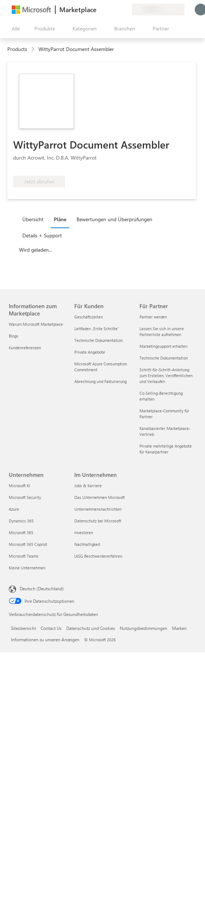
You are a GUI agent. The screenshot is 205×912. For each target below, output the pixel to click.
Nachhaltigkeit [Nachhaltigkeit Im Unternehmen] (87, 544)
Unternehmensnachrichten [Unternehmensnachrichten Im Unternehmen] (98, 509)
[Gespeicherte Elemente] (117, 9)
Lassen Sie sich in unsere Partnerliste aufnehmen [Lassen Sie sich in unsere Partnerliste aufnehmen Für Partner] (161, 331)
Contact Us (51, 628)
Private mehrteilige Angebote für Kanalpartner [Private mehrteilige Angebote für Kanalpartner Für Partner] (165, 449)
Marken (179, 628)
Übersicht (33, 219)
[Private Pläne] (126, 9)
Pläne (60, 219)
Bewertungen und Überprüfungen (114, 219)
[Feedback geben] (99, 9)
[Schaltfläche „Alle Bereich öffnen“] (14, 28)
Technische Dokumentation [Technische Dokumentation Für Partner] (163, 358)
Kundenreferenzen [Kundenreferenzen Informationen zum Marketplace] (25, 347)
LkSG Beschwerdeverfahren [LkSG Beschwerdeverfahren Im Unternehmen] (98, 556)
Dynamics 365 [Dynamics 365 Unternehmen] (21, 521)
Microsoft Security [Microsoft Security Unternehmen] (25, 497)
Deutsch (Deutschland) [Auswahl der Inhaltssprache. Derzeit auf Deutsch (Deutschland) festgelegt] (42, 588)
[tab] (35, 219)
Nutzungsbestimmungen (143, 628)
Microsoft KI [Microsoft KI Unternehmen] (19, 485)
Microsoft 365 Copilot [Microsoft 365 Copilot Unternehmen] (28, 544)
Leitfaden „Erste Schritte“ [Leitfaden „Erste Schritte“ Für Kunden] (96, 328)
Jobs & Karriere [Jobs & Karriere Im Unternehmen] (88, 485)
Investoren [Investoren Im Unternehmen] (83, 532)
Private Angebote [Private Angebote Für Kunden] (89, 352)
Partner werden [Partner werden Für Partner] (153, 317)
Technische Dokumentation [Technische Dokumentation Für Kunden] (98, 340)
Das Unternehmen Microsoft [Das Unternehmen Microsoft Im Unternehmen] (99, 497)
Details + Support (42, 235)
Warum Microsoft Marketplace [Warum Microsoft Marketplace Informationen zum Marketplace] (36, 324)
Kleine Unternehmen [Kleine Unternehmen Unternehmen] (27, 567)
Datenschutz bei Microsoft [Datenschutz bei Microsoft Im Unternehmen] (97, 521)
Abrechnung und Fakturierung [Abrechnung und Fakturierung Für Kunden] (100, 381)
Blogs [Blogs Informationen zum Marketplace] (13, 336)
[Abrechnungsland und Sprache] (158, 9)
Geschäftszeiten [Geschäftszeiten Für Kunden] (88, 317)
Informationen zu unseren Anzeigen (45, 639)
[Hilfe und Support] (108, 9)
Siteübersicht (23, 628)
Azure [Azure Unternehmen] (14, 509)
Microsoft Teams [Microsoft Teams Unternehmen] (23, 556)
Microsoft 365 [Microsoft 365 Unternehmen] (21, 532)
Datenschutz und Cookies (90, 628)
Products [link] (17, 48)
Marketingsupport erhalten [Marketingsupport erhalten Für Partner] (163, 346)
